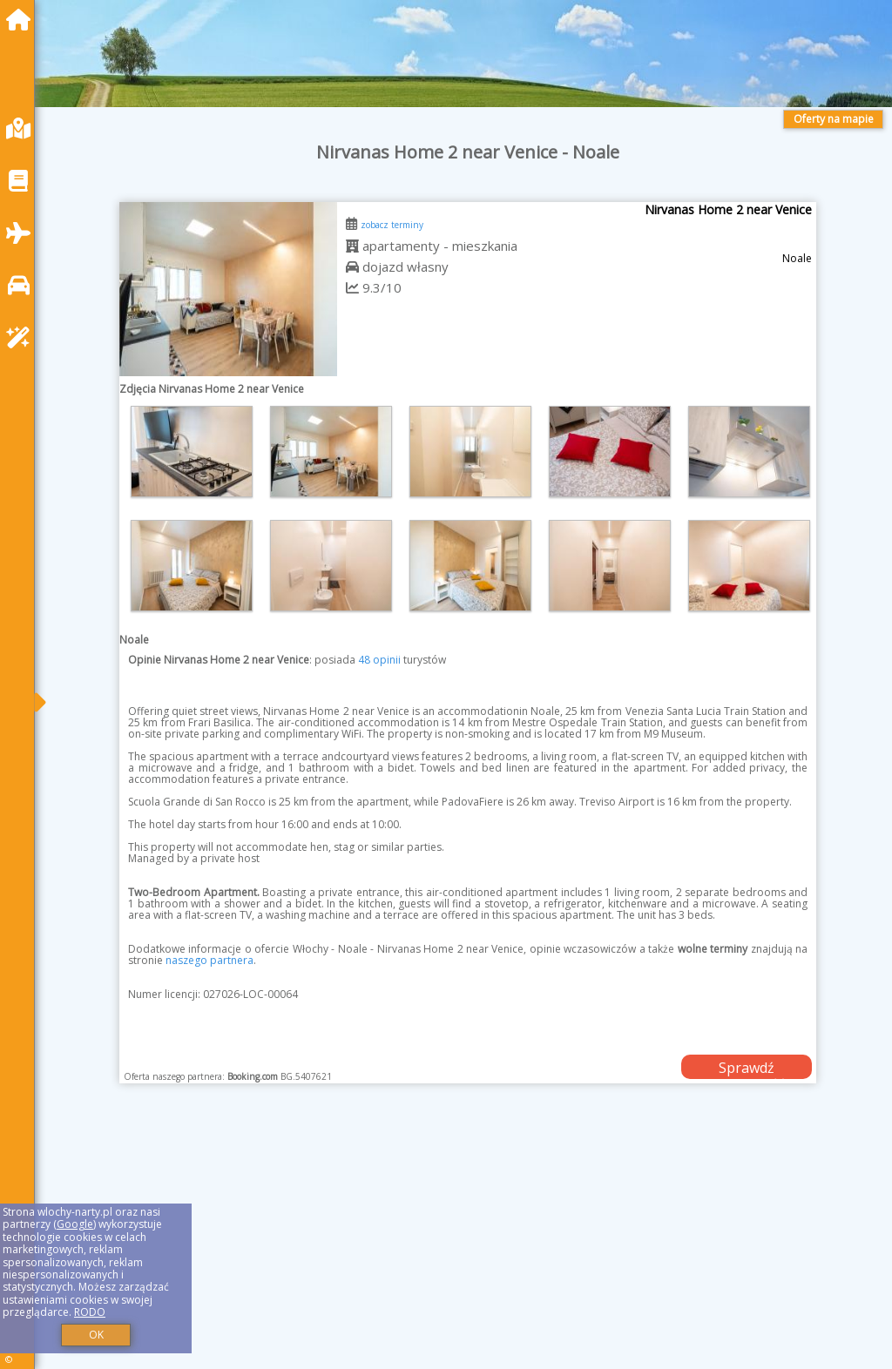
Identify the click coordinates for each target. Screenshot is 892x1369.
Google (75, 1224)
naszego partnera (209, 960)
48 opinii (379, 659)
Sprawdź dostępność (746, 1068)
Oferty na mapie (834, 118)
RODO (89, 1312)
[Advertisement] (467, 1248)
